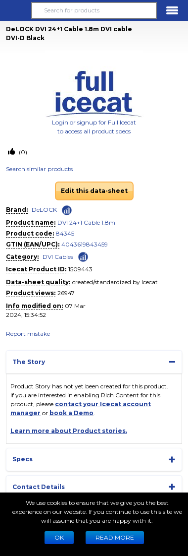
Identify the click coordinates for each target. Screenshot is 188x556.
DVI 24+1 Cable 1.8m (86, 222)
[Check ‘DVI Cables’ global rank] (83, 256)
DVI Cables (58, 256)
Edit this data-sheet (94, 190)
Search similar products (39, 169)
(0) (22, 152)
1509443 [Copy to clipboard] (80, 269)
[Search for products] (94, 10)
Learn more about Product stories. (68, 430)
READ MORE (114, 537)
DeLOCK (44, 209)
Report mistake (28, 333)
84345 (65, 233)
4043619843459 (84, 244)
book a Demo (71, 413)
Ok (59, 537)
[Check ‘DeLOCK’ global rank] (67, 210)
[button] (15, 10)
